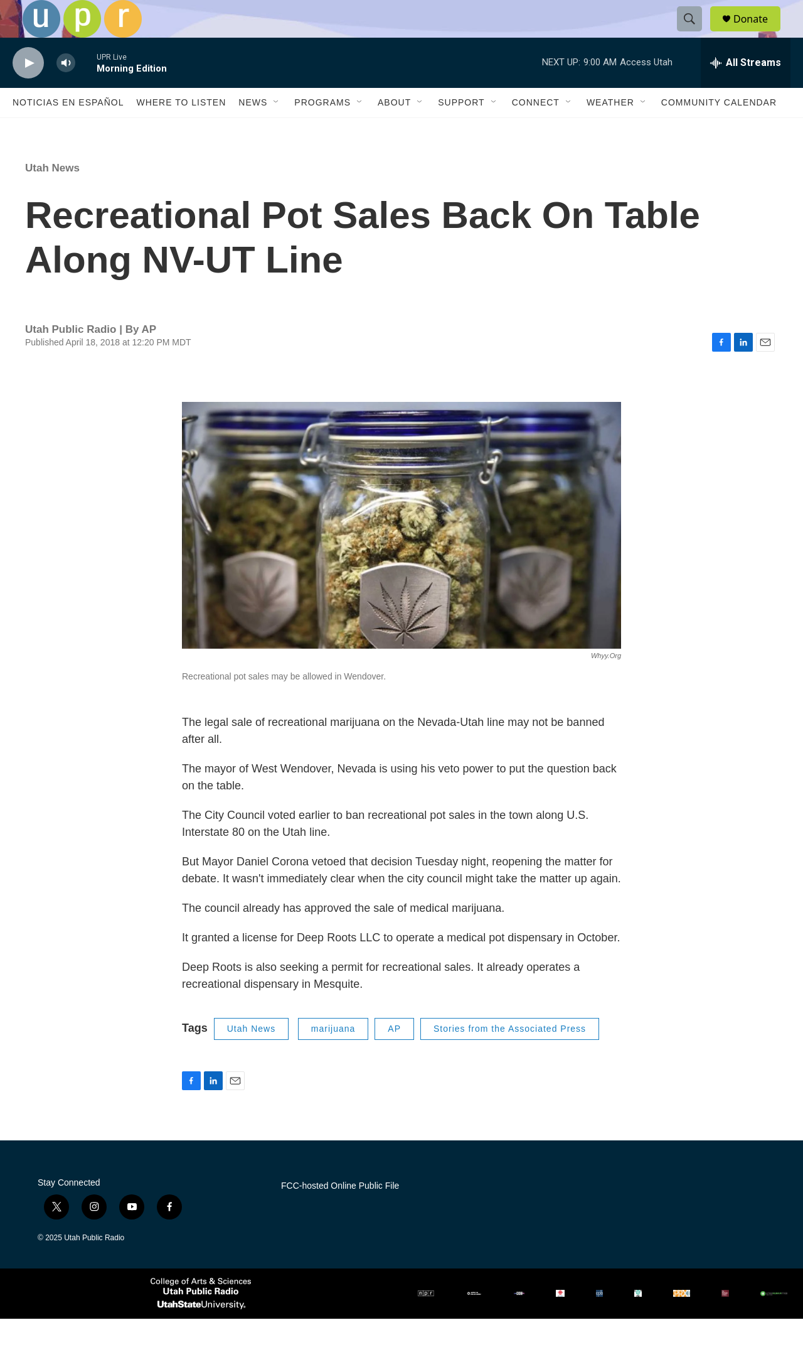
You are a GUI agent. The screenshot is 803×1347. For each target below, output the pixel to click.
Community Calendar (719, 131)
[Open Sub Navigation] (277, 131)
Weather (610, 131)
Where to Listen (181, 131)
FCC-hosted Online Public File (340, 1214)
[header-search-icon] (695, 33)
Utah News (52, 196)
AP (394, 1057)
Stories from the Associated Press (509, 1057)
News (252, 131)
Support (461, 131)
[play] (28, 91)
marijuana (333, 1057)
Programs (322, 131)
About (394, 131)
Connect (536, 131)
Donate (758, 33)
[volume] (66, 91)
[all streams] (745, 91)
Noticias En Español (68, 131)
